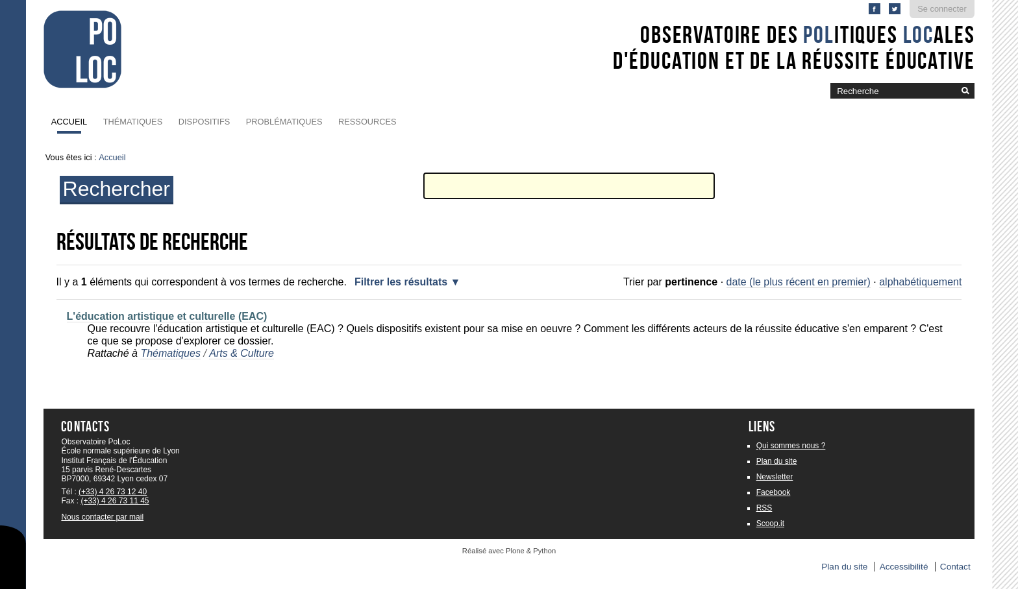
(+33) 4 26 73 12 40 (113, 491)
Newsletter (774, 476)
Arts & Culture (241, 353)
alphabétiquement (920, 281)
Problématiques (284, 121)
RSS (764, 507)
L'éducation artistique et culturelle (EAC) (167, 316)
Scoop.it (770, 523)
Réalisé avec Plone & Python (509, 551)
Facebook (773, 492)
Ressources (367, 121)
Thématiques (132, 121)
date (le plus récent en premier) (798, 281)
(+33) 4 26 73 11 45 (115, 500)
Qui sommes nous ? (791, 445)
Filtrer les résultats (400, 281)
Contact (955, 566)
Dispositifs (204, 121)
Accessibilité (904, 566)
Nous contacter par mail (102, 517)
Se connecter (941, 9)
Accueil (69, 121)
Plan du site (776, 461)
